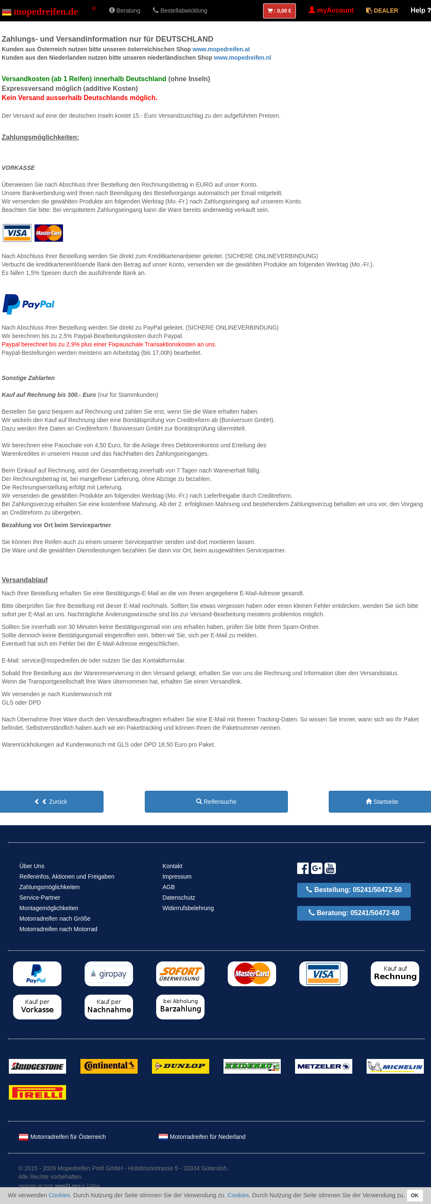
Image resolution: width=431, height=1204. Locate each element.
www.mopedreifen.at (220, 49)
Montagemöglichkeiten (48, 908)
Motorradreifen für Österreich (62, 1136)
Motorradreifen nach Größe (54, 918)
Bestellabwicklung (180, 10)
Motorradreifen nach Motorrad (58, 929)
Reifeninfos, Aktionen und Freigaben (66, 876)
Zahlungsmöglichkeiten (49, 887)
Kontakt (172, 866)
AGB (168, 887)
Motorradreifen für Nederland (202, 1136)
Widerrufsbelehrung (188, 908)
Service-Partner (39, 897)
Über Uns (31, 866)
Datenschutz (178, 897)
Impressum (177, 876)
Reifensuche (216, 801)
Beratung (125, 10)
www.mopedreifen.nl (241, 57)
